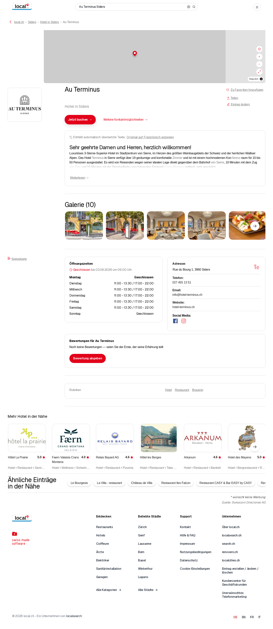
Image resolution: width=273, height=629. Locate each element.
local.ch (19, 22)
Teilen (232, 98)
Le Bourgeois (79, 483)
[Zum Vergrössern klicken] (84, 225)
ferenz (236, 157)
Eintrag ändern (238, 104)
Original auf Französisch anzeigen (150, 137)
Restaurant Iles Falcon (175, 483)
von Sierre (217, 162)
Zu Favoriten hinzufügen (247, 90)
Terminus (98, 157)
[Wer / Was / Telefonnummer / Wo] (132, 7)
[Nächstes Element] (254, 226)
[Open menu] (257, 7)
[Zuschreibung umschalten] (261, 79)
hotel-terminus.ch (183, 307)
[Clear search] (188, 7)
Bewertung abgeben (87, 358)
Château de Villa (141, 483)
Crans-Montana (174, 167)
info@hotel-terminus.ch (187, 294)
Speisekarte (17, 259)
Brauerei (197, 390)
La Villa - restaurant (109, 483)
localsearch (74, 616)
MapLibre (253, 79)
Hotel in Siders (49, 22)
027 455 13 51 (181, 282)
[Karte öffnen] (256, 267)
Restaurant (182, 390)
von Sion (75, 167)
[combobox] (80, 119)
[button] (136, 54)
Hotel (168, 390)
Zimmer (177, 157)
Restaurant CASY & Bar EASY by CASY (225, 483)
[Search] (194, 7)
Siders (32, 22)
